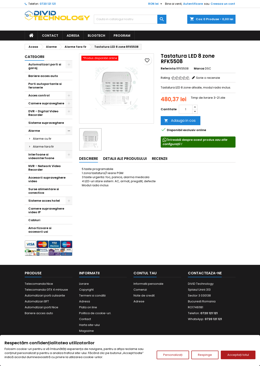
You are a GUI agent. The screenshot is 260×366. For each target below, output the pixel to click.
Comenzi (140, 289)
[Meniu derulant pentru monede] (155, 4)
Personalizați (172, 355)
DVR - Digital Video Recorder (43, 113)
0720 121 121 (48, 4)
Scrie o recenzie (208, 78)
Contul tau (145, 273)
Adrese (139, 301)
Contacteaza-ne (205, 273)
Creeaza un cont (223, 4)
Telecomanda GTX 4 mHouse (46, 289)
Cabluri (34, 220)
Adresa (73, 35)
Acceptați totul (238, 355)
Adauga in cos (180, 120)
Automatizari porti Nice (41, 307)
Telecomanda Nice (39, 284)
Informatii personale (148, 284)
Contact (50, 35)
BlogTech (96, 35)
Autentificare (193, 4)
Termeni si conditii (92, 295)
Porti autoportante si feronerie (45, 86)
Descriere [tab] (88, 158)
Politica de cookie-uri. (95, 313)
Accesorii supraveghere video (47, 179)
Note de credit (144, 295)
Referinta (168, 69)
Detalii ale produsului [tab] (125, 158)
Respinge (205, 355)
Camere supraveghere (46, 103)
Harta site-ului (89, 325)
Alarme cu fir (42, 138)
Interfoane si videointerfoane (41, 156)
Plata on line (88, 307)
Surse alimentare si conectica (43, 191)
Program (122, 35)
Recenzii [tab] (159, 158)
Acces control (39, 95)
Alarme (34, 131)
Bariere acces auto (43, 76)
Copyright (86, 289)
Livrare (84, 284)
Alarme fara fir (43, 146)
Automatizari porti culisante (45, 295)
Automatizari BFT (37, 301)
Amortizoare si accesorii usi (39, 230)
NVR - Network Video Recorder (44, 168)
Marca (199, 69)
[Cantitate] (185, 109)
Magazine (86, 331)
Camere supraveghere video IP (46, 210)
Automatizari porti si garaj (44, 66)
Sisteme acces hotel (44, 201)
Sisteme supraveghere (46, 123)
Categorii (34, 56)
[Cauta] (130, 19)
